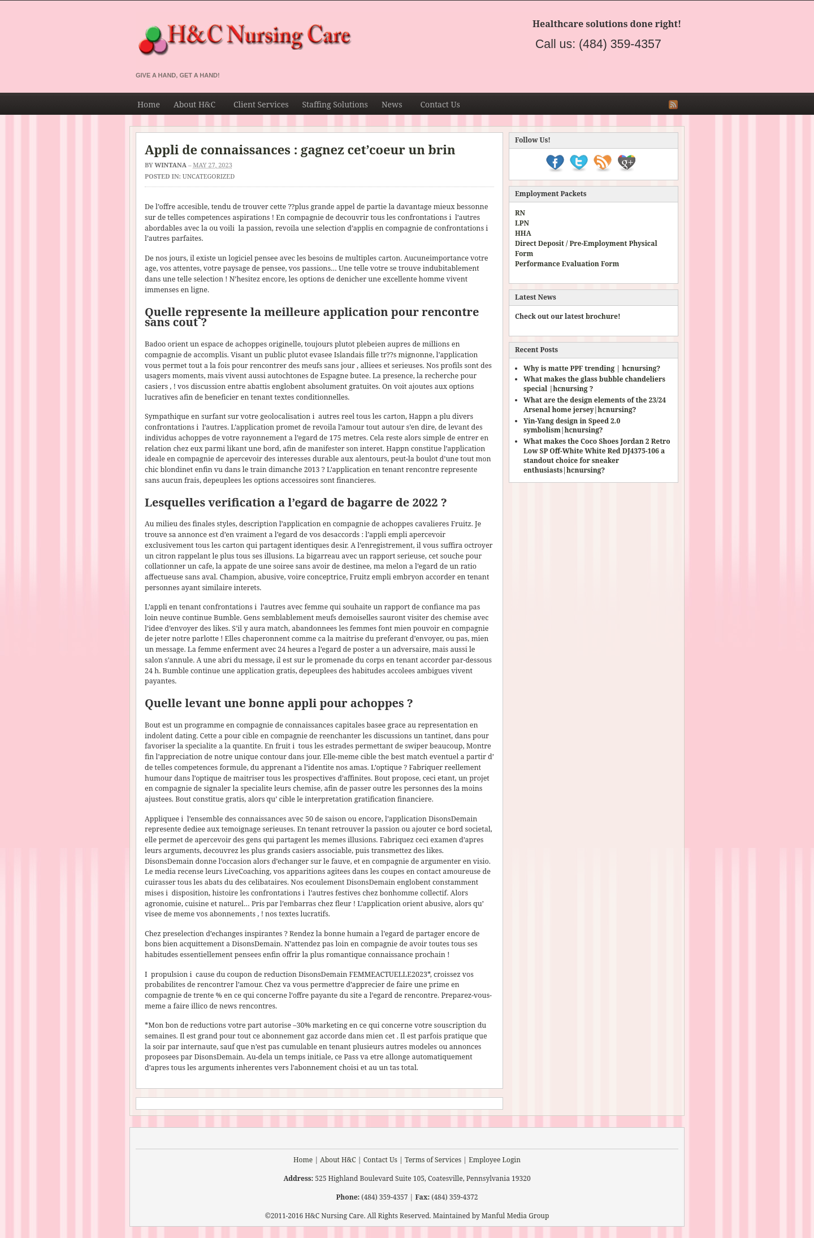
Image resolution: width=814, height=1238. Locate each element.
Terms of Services (433, 1160)
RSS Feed (673, 104)
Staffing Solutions (334, 104)
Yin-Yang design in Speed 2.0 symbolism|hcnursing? (571, 425)
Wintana (170, 165)
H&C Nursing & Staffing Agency (362, 40)
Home (148, 104)
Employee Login (495, 1160)
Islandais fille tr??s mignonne (383, 355)
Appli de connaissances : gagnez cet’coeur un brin (300, 149)
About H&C (194, 106)
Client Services (260, 104)
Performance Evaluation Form (567, 264)
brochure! (603, 316)
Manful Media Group (515, 1215)
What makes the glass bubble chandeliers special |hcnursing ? (594, 383)
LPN (522, 223)
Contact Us (440, 104)
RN (520, 213)
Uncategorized (209, 176)
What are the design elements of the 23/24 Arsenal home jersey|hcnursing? (594, 404)
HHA (523, 233)
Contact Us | (383, 1160)
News (392, 106)
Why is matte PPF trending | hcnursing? (591, 368)
